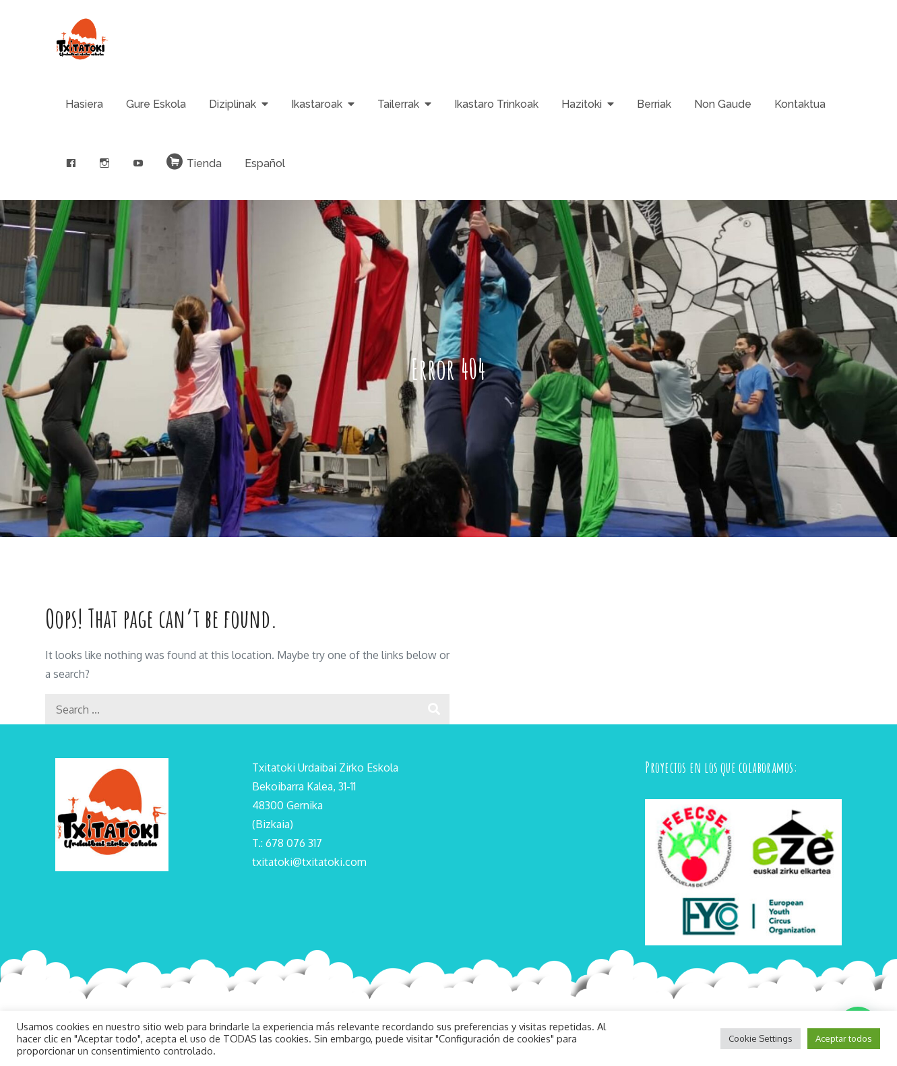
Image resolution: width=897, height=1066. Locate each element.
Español (265, 163)
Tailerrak (398, 104)
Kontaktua (800, 104)
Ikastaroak (316, 104)
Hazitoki (581, 104)
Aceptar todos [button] (843, 1038)
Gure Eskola (156, 104)
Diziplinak (232, 104)
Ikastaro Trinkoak (496, 104)
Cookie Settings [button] (761, 1038)
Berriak (654, 104)
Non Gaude (722, 104)
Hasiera (84, 104)
